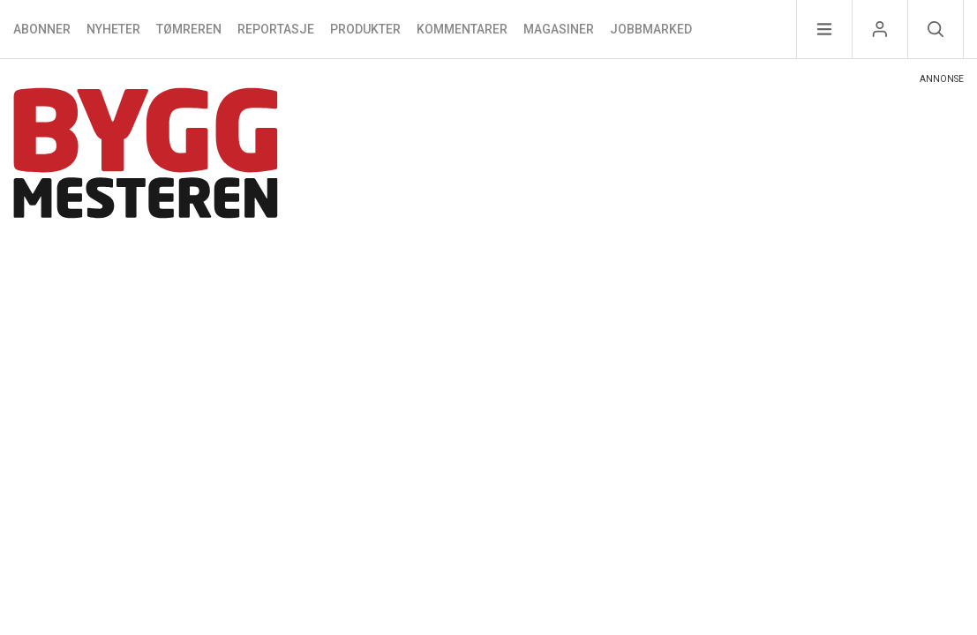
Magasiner (558, 29)
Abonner (42, 29)
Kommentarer (462, 29)
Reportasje (275, 29)
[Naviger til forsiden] (145, 155)
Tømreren (189, 29)
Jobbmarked (651, 29)
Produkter (365, 29)
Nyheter (113, 29)
